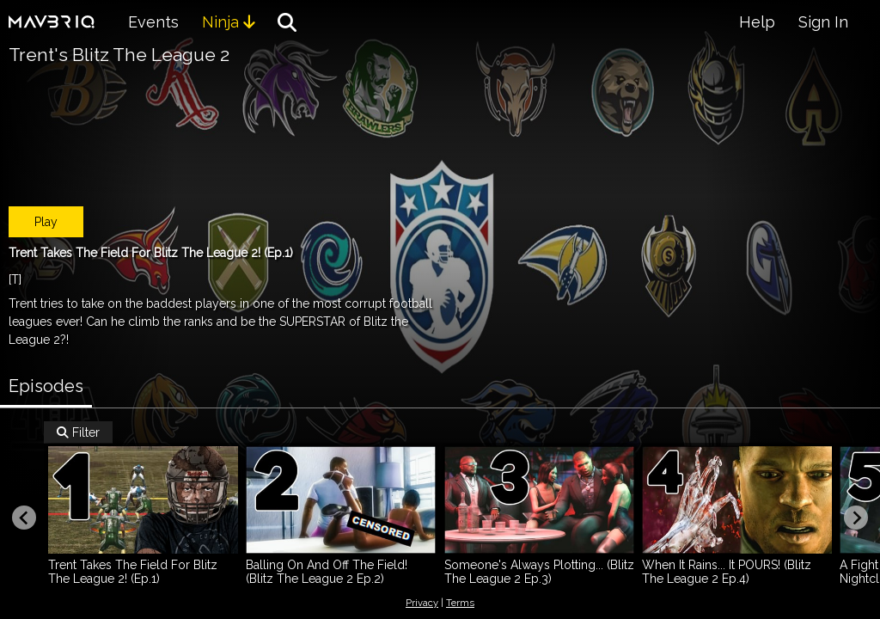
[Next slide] (856, 518)
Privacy (422, 603)
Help (757, 22)
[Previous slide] (24, 518)
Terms (460, 603)
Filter (78, 432)
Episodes (46, 386)
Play (46, 222)
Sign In (823, 22)
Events (153, 22)
